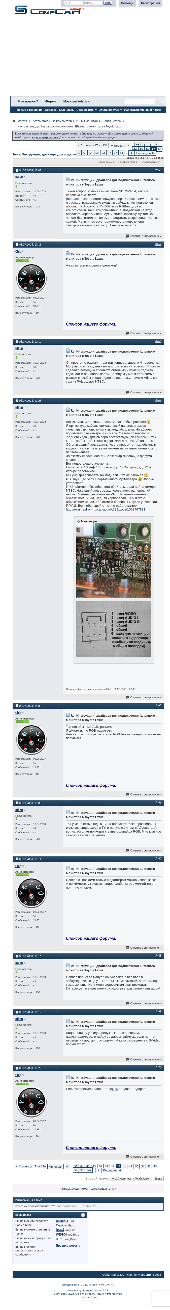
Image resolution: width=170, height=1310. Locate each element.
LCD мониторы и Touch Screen (100, 121)
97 (115, 153)
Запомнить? (75, 9)
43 (155, 145)
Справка (51, 109)
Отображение (150, 162)
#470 (158, 1067)
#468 (158, 955)
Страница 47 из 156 (94, 145)
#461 (158, 170)
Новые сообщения (30, 109)
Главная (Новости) (138, 1274)
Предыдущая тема (75, 1188)
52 (97, 153)
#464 (158, 400)
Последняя (145, 153)
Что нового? (28, 101)
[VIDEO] (61, 1234)
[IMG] (60, 1230)
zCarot (94, 1297)
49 (78, 153)
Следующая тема (102, 1188)
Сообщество (85, 109)
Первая (117, 145)
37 (137, 145)
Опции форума (109, 109)
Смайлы (61, 1225)
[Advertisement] (88, 56)
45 (141, 149)
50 (84, 153)
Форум (50, 101)
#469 (158, 1011)
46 (147, 149)
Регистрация (150, 3)
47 (153, 149)
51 (90, 153)
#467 (158, 858)
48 (159, 149)
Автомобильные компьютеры (53, 121)
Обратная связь (113, 1274)
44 (135, 149)
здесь (113, 1089)
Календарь (66, 109)
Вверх (158, 1178)
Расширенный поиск (146, 109)
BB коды (62, 1221)
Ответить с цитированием (143, 236)
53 (103, 153)
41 (143, 145)
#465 (158, 705)
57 (109, 153)
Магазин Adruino (76, 101)
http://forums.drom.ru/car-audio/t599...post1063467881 (105, 509)
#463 (158, 341)
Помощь (127, 3)
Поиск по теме (126, 162)
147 (122, 153)
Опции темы (105, 162)
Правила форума (68, 1245)
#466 (158, 802)
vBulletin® (87, 1290)
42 (149, 145)
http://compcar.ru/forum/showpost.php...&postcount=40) (107, 199)
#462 (158, 244)
